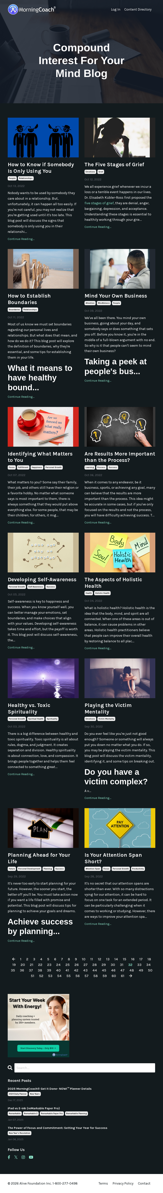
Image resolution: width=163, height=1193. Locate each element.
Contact (144, 1183)
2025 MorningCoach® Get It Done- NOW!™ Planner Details (50, 1088)
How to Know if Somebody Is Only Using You (41, 167)
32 (130, 965)
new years (35, 1094)
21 (31, 965)
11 (91, 959)
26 (76, 965)
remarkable (15, 1113)
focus (12, 467)
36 (22, 970)
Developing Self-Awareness (42, 579)
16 (133, 959)
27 (86, 965)
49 (141, 970)
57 (86, 976)
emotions (90, 172)
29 (104, 965)
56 (77, 976)
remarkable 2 (31, 1113)
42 (76, 970)
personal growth (54, 467)
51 (32, 976)
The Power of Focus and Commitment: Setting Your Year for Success (57, 1128)
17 (141, 959)
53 (50, 976)
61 (122, 976)
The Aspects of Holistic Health (113, 582)
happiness (37, 467)
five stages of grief (99, 203)
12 (99, 959)
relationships (26, 178)
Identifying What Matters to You (40, 457)
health (89, 593)
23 (49, 965)
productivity (138, 869)
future (12, 869)
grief (101, 172)
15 (124, 959)
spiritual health (35, 719)
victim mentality (106, 719)
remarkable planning (76, 1113)
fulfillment (23, 467)
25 (67, 965)
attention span (93, 869)
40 (58, 970)
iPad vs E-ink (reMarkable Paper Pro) (34, 1108)
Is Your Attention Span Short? (113, 858)
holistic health (102, 593)
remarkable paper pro (52, 1113)
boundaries (14, 309)
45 (104, 970)
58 (95, 976)
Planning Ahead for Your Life (39, 858)
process (101, 467)
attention (90, 303)
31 (121, 965)
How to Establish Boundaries (29, 299)
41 (67, 970)
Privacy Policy (123, 1183)
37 (31, 970)
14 (116, 959)
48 (131, 970)
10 (83, 959)
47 (122, 970)
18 (149, 959)
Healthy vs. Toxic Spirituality (29, 708)
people (12, 178)
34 (148, 965)
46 (113, 970)
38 (40, 970)
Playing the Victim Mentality (108, 708)
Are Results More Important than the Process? (119, 457)
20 (23, 965)
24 (58, 965)
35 (13, 970)
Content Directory (137, 9)
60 (114, 976)
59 (105, 976)
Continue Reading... (21, 239)
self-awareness (35, 587)
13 (108, 959)
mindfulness (104, 303)
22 (40, 965)
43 (85, 970)
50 (150, 970)
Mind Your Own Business (115, 296)
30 (113, 965)
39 (49, 970)
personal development (29, 869)
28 (94, 965)
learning (90, 467)
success (113, 467)
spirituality (52, 719)
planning (48, 869)
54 (59, 976)
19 (14, 965)
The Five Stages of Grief (114, 164)
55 (68, 976)
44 (94, 970)
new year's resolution (19, 1133)
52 (41, 976)
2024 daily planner (18, 1094)
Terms (103, 1183)
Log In (115, 9)
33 (139, 965)
